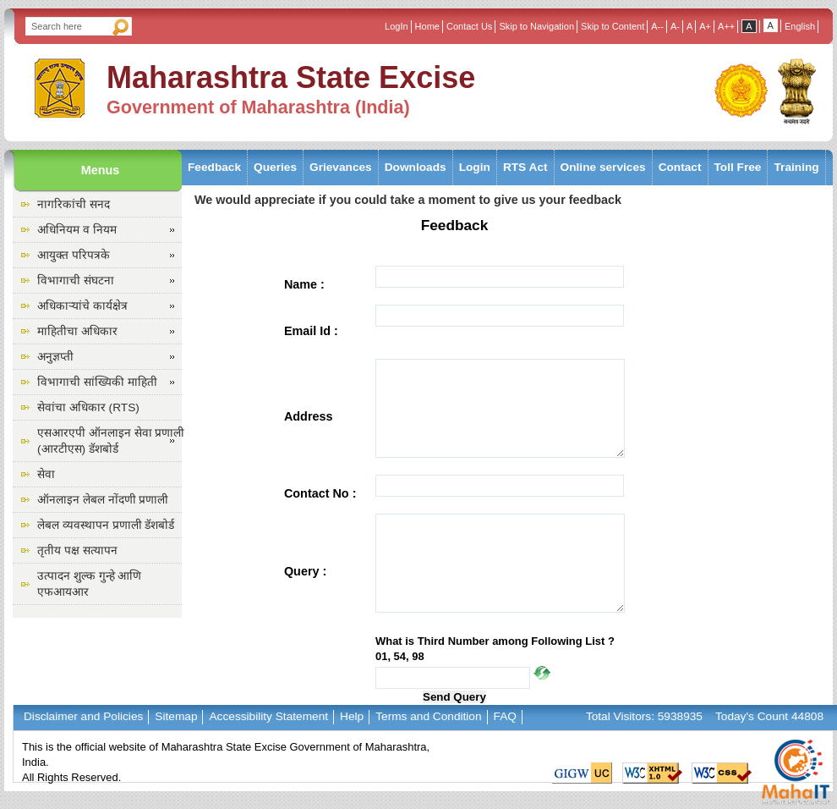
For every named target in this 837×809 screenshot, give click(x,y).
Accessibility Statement (268, 716)
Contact (680, 167)
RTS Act (525, 167)
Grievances (340, 167)
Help (352, 716)
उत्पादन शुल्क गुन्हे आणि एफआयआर (89, 584)
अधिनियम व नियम (77, 229)
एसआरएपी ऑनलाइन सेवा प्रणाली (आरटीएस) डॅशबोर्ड (110, 441)
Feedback (214, 167)
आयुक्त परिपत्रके (73, 255)
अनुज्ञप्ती (55, 356)
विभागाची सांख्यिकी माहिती (97, 382)
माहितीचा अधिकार (77, 331)
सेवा (46, 474)
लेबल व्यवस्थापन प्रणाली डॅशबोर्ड (105, 525)
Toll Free (738, 167)
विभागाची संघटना (75, 280)
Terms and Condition (428, 716)
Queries (275, 167)
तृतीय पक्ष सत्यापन (77, 550)
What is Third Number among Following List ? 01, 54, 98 (495, 649)
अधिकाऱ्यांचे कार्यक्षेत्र (82, 306)
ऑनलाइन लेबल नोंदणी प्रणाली (102, 499)
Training (796, 167)
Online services (603, 167)
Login (474, 167)
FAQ (505, 716)
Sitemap (176, 716)
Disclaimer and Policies (83, 716)
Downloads (415, 167)
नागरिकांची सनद (73, 204)
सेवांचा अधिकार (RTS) (88, 407)
